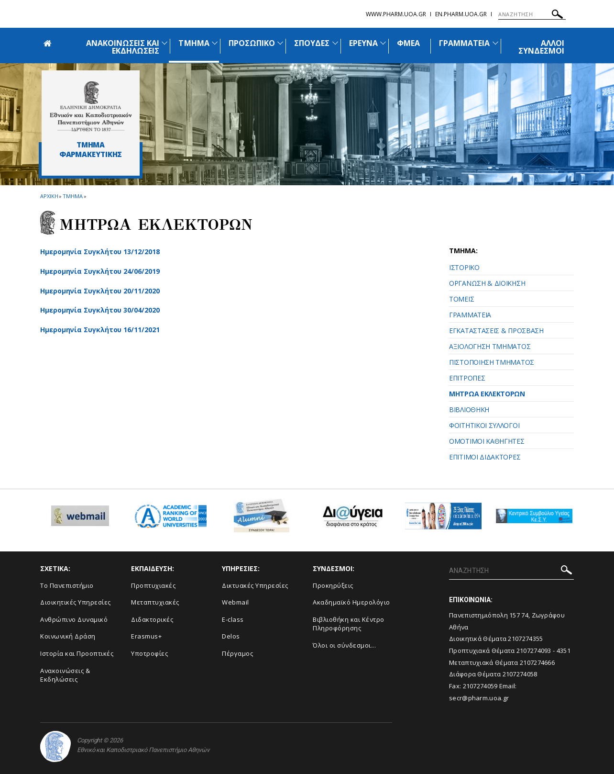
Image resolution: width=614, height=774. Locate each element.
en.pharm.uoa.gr (461, 14)
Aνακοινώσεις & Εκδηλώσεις (65, 675)
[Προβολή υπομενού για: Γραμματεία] (495, 42)
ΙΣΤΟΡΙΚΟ (464, 267)
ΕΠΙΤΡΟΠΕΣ (467, 377)
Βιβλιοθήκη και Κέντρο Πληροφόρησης (348, 624)
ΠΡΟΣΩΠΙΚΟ (252, 43)
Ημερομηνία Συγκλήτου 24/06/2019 (100, 271)
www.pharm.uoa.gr (396, 14)
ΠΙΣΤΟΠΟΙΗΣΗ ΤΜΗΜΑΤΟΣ (491, 362)
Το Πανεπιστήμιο (67, 585)
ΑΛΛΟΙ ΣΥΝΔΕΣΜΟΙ (541, 47)
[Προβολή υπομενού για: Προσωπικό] (280, 42)
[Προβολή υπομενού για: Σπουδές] (335, 42)
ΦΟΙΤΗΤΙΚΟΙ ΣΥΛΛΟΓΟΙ (484, 425)
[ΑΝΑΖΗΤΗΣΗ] (532, 14)
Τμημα (73, 196)
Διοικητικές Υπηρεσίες (75, 602)
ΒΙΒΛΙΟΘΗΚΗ (469, 409)
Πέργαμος (237, 653)
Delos (231, 636)
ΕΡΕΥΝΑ (363, 43)
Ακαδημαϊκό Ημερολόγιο (351, 602)
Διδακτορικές (152, 619)
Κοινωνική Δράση (68, 636)
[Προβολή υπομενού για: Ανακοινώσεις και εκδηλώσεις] (164, 42)
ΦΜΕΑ (408, 43)
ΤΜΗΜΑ (193, 43)
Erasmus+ (146, 636)
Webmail (235, 602)
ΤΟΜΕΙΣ (461, 298)
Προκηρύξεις (333, 585)
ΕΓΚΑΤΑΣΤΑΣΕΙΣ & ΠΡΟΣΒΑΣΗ (496, 330)
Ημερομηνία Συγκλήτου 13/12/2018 (100, 251)
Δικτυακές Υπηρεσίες (255, 585)
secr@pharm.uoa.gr (479, 698)
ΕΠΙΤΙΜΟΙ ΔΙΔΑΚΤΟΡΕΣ (484, 456)
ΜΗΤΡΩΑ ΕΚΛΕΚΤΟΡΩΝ (487, 393)
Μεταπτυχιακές (155, 602)
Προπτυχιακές (153, 585)
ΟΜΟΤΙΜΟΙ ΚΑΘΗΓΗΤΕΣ (487, 441)
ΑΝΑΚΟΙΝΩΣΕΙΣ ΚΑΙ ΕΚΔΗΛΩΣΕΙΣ (123, 47)
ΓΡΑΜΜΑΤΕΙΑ (464, 43)
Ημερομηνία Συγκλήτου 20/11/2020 (100, 290)
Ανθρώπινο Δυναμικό (74, 619)
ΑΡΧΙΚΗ (49, 196)
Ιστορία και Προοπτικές (76, 653)
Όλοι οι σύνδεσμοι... (344, 645)
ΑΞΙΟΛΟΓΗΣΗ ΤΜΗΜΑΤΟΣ (489, 346)
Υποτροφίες (149, 653)
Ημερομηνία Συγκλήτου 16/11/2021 (100, 329)
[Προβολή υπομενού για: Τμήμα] (214, 42)
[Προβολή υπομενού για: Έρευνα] (383, 42)
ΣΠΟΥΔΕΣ (311, 43)
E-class (233, 619)
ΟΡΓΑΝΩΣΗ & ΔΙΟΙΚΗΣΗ (487, 283)
